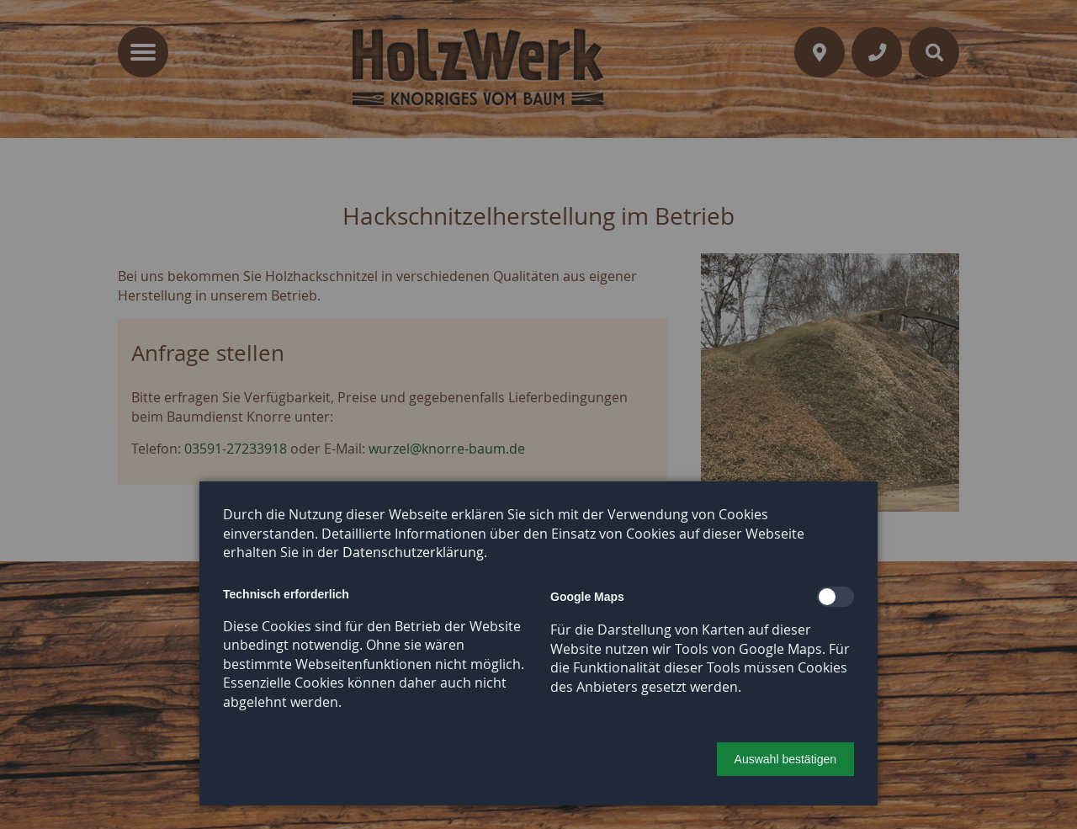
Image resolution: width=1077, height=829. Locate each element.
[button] (785, 759)
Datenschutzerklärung (413, 552)
